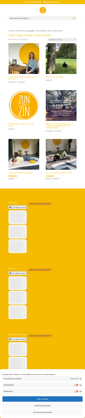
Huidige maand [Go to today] (19, 207)
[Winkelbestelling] (62, 39)
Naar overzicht (40, 203)
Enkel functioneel (42, 405)
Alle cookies (42, 399)
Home (11, 31)
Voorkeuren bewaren (42, 412)
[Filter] (10, 207)
